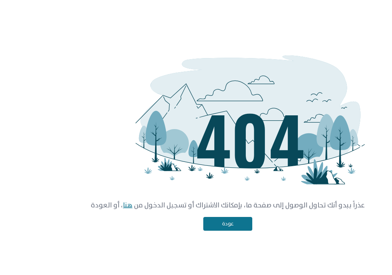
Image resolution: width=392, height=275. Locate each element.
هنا (96, 205)
